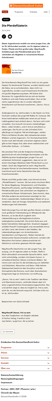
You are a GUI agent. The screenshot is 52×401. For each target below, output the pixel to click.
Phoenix (26, 389)
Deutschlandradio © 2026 (14, 396)
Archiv (6, 19)
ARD (13, 389)
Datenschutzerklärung (12, 375)
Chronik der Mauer (10, 392)
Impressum (6, 382)
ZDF (18, 389)
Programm (19, 12)
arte (33, 389)
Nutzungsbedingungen (12, 378)
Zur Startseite (8, 331)
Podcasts (33, 12)
